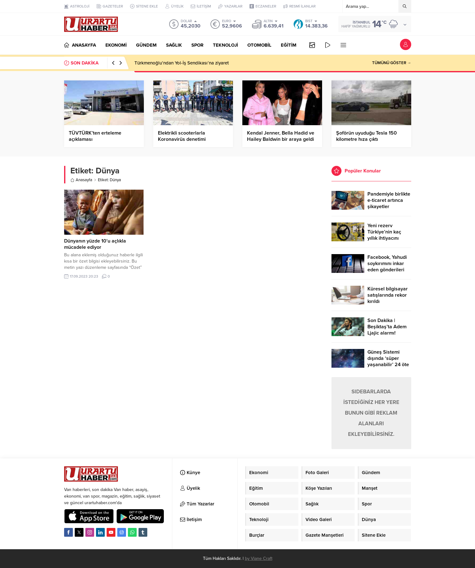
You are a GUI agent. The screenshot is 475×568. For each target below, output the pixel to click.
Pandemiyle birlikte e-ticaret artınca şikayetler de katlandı (388, 203)
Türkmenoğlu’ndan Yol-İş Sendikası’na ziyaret (181, 63)
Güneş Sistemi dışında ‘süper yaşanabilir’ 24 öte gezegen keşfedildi (388, 361)
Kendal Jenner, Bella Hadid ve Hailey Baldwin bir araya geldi (280, 136)
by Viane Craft (258, 558)
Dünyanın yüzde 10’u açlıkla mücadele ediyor (95, 244)
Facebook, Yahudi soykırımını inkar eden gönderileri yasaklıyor (387, 266)
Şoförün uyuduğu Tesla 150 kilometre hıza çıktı (366, 136)
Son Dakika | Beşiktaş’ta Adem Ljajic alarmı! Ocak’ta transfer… (387, 329)
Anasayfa (81, 179)
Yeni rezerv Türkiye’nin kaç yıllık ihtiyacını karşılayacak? (384, 235)
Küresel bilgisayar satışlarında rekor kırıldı (387, 295)
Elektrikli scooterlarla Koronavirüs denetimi (182, 136)
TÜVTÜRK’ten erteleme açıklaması (95, 136)
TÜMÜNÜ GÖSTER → (391, 62)
